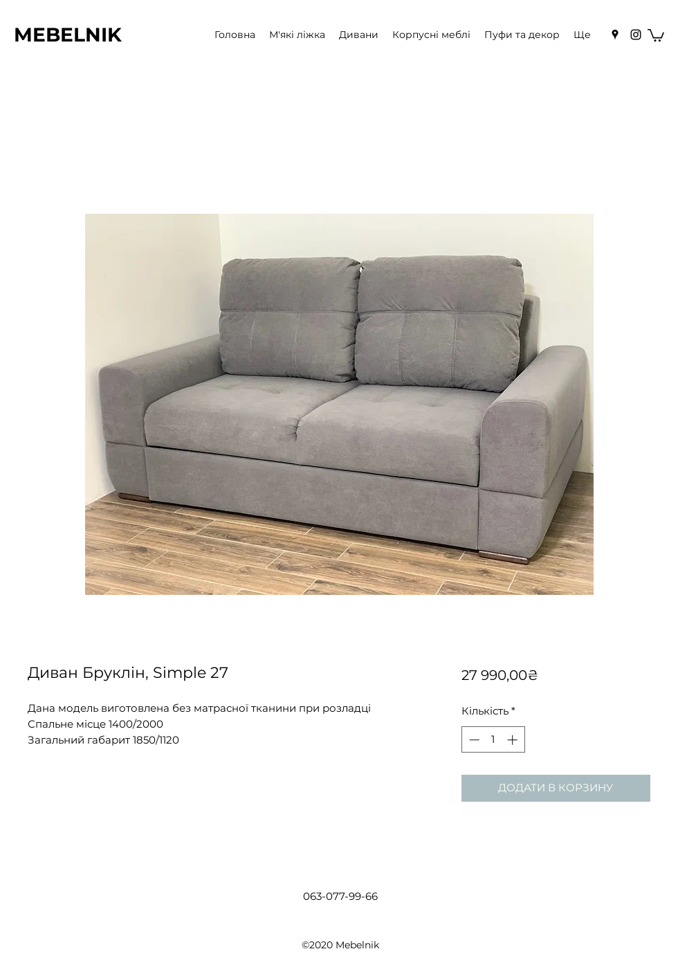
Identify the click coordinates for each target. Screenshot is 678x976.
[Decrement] (473, 740)
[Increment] (513, 740)
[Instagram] (636, 35)
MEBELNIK (68, 34)
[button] (656, 35)
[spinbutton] (493, 740)
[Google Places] (615, 35)
